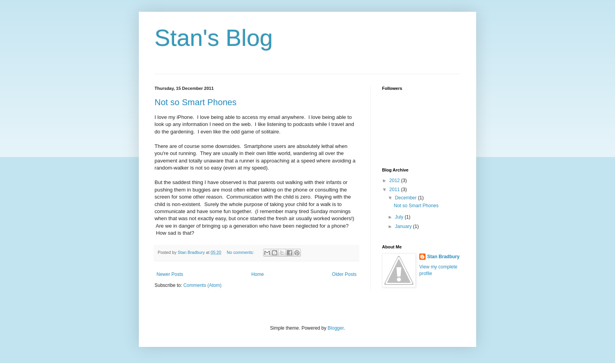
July (400, 217)
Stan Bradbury (443, 256)
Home (257, 274)
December (406, 198)
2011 (395, 189)
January (404, 226)
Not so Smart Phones (196, 102)
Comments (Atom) (202, 285)
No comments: (241, 252)
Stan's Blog (214, 38)
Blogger (336, 328)
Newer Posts (169, 274)
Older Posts (344, 274)
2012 (395, 180)
